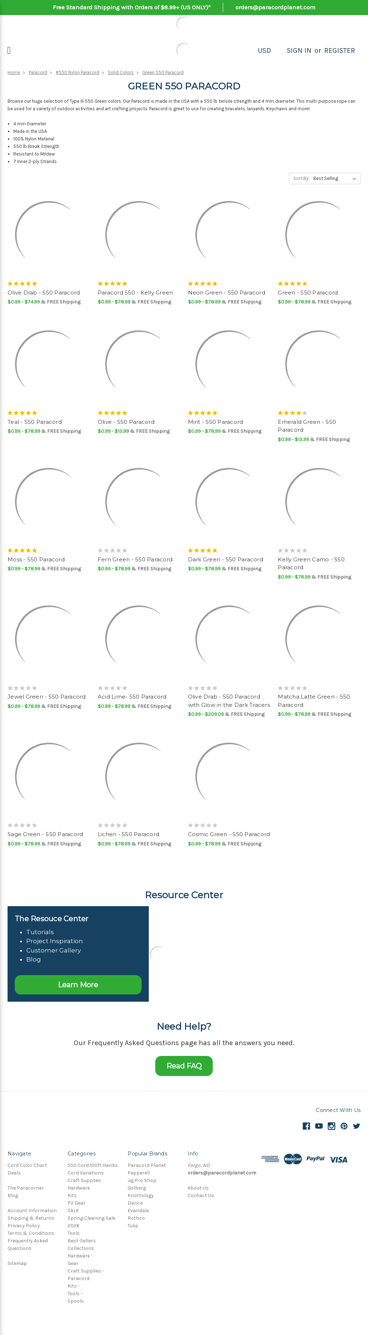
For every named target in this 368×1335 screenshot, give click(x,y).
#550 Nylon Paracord (77, 72)
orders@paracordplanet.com (275, 7)
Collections (81, 1248)
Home (14, 72)
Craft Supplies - (86, 1271)
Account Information (32, 1210)
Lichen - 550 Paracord (128, 834)
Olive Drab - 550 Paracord (44, 292)
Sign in (299, 50)
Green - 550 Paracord (308, 292)
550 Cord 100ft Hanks (93, 1165)
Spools (76, 1301)
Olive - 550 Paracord (126, 421)
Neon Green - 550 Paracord (226, 292)
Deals (14, 1173)
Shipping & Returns (31, 1218)
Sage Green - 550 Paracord (45, 834)
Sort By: (301, 178)
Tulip (133, 1226)
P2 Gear (77, 1203)
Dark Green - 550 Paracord (225, 559)
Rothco (136, 1218)
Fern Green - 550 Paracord (135, 559)
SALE (73, 1210)
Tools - (75, 1293)
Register (339, 50)
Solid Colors (121, 72)
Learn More (78, 985)
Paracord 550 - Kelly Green (135, 292)
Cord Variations (86, 1173)
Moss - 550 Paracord (36, 559)
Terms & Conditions (31, 1233)
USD (264, 50)
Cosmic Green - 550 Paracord (229, 834)
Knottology (141, 1195)
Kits (72, 1195)
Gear (73, 1263)
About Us (198, 1188)
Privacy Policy (24, 1226)
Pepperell (139, 1173)
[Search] (279, 51)
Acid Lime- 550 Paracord (132, 696)
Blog (13, 1195)
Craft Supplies (84, 1180)
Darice (135, 1203)
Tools (74, 1233)
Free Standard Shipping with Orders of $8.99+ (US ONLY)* (132, 7)
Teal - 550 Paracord (35, 421)
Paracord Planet (147, 1165)
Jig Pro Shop (142, 1180)
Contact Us (201, 1195)
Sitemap (17, 1263)
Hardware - (80, 1256)
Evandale (138, 1210)
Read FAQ (184, 1066)
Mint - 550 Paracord (215, 421)
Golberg (137, 1188)
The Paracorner (26, 1188)
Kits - (74, 1286)
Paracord (38, 72)
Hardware (79, 1188)
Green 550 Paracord (163, 72)
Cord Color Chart (27, 1165)
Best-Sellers (82, 1241)
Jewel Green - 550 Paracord (47, 696)
